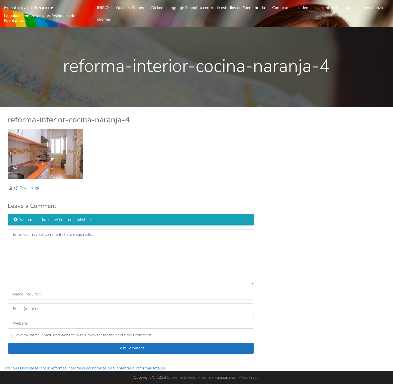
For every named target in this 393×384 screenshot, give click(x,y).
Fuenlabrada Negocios (29, 7)
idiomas (104, 19)
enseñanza (373, 8)
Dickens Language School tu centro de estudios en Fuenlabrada (208, 8)
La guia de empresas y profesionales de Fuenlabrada (39, 18)
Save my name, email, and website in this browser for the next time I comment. (83, 335)
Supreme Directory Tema (189, 377)
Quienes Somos (130, 8)
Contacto (280, 8)
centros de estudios (339, 8)
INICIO (103, 8)
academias (305, 8)
